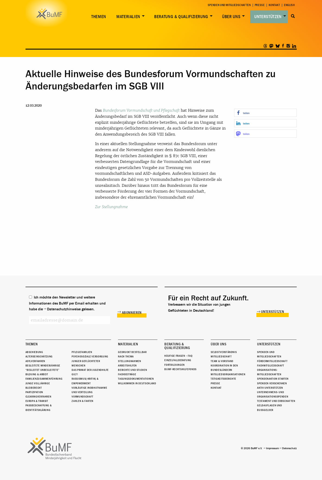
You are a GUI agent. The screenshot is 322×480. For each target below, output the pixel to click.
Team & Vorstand (222, 361)
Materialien (128, 16)
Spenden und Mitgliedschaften (229, 5)
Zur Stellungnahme (111, 206)
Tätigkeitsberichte (223, 378)
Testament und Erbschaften (276, 401)
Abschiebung (34, 352)
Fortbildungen (174, 364)
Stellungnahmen (129, 361)
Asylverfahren (35, 361)
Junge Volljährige (38, 383)
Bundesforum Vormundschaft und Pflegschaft (141, 110)
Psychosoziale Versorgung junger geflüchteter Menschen (90, 361)
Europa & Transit (37, 401)
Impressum (272, 448)
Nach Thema (126, 356)
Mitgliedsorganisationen (228, 374)
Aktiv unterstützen (270, 387)
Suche (293, 16)
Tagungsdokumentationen (136, 378)
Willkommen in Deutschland (137, 383)
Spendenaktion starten (272, 378)
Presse (260, 5)
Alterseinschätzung (39, 356)
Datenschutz (289, 448)
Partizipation (34, 392)
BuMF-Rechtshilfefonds (180, 369)
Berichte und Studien (132, 370)
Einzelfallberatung (177, 360)
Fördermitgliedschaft (272, 361)
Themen (98, 16)
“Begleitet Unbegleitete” (43, 370)
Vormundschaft (82, 396)
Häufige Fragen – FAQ (178, 355)
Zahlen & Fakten (82, 401)
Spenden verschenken (272, 383)
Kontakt (274, 5)
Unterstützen (268, 16)
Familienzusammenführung (44, 378)
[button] (265, 113)
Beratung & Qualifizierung (181, 16)
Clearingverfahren (38, 396)
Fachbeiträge (127, 374)
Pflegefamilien (82, 352)
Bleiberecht (34, 387)
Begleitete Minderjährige (43, 365)
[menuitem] (97, 16)
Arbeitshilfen (127, 365)
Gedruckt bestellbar (132, 352)
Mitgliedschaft (221, 356)
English (289, 5)
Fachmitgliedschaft (270, 365)
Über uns (231, 16)
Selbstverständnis (224, 352)
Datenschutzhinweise (64, 309)
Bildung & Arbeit (37, 374)
